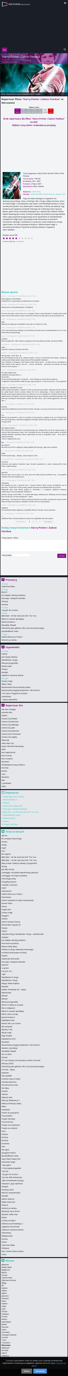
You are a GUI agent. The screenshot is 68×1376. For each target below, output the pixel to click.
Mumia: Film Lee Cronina (11, 1023)
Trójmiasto (5, 1342)
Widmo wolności (7, 1199)
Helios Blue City (7, 743)
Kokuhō (4, 956)
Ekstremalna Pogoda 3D (11, 925)
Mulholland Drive (8, 1020)
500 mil (4, 835)
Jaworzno (5, 1296)
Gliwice (4, 1293)
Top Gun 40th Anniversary (11, 1177)
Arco (3, 851)
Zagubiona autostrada (10, 1226)
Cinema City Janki (8, 728)
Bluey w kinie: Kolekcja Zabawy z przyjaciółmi (19, 863)
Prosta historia (7, 1122)
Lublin (3, 1306)
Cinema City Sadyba (9, 737)
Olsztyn (4, 1311)
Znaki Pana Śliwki (8, 586)
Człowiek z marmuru (9, 885)
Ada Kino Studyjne (8, 709)
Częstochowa (6, 1277)
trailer (32, 94)
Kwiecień (4, 965)
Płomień (4, 1134)
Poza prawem (6, 1116)
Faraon (4, 931)
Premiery (11, 579)
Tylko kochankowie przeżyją (12, 1180)
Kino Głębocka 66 (8, 752)
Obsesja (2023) (9, 818)
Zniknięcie (5, 1248)
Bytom (4, 1272)
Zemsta (4, 1239)
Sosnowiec (5, 1332)
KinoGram (5, 762)
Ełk (2, 1285)
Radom (4, 1319)
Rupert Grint (60, 194)
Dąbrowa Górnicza (8, 1280)
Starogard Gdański (8, 1335)
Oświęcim (5, 1314)
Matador (4, 986)
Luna (3, 774)
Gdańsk (4, 1288)
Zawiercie (5, 1355)
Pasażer (4, 669)
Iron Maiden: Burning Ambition (13, 595)
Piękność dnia (6, 1097)
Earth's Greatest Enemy (10, 922)
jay (2, 442)
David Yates (13, 62)
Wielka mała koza (8, 1202)
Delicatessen (6, 891)
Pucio (3, 1131)
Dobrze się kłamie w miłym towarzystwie (17, 900)
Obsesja (4, 601)
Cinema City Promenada (10, 734)
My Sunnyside (6, 1026)
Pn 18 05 (17, 111)
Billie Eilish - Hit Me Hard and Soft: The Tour (18, 616)
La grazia (5, 968)
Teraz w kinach (15, 831)
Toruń (3, 1340)
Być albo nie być (7, 869)
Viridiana (4, 1186)
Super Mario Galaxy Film (12, 806)
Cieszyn (4, 1275)
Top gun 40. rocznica (9, 610)
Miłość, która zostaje (9, 1014)
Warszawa (5, 1345)
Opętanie (5, 1073)
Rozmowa (5, 1143)
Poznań (4, 1316)
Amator (4, 842)
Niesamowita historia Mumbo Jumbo (16, 687)
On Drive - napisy (8, 1069)
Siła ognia (5, 1150)
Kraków (4, 1303)
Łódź (3, 1309)
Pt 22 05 (40, 111)
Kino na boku (6, 755)
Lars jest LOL (6, 971)
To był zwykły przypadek (11, 1168)
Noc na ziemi (6, 1054)
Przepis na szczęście (9, 1128)
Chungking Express (8, 882)
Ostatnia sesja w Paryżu (10, 1079)
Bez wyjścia (6, 854)
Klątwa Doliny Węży (9, 946)
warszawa (19, 4)
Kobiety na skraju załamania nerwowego (17, 949)
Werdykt (4, 672)
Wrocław (4, 1350)
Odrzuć (27, 1371)
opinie (38, 94)
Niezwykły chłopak (8, 625)
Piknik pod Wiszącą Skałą (11, 1103)
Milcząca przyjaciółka (9, 663)
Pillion (3, 1106)
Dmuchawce (6, 897)
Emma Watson (49, 194)
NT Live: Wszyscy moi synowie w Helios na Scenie (20, 1060)
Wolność (4, 1205)
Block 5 (4, 592)
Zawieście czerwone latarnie (12, 675)
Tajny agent (6, 1165)
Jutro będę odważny (9, 657)
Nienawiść (5, 1042)
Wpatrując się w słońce (10, 1211)
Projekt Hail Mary (11, 824)
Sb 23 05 (45, 111)
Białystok (5, 1264)
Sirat (3, 1146)
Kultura (4, 771)
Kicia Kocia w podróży (10, 943)
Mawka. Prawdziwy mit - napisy (13, 989)
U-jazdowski (6, 783)
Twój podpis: (6, 555)
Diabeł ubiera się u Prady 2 (12, 637)
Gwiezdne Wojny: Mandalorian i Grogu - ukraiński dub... (22, 934)
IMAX (3, 749)
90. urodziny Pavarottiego (11, 838)
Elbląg (3, 1283)
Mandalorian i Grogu (9, 660)
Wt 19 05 (23, 111)
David (3, 888)
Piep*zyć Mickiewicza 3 (10, 1100)
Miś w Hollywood (8, 1008)
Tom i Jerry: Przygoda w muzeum (14, 693)
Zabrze (4, 1353)
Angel (3, 848)
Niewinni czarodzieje (9, 1048)
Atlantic (4, 715)
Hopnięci (4, 937)
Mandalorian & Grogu (9, 977)
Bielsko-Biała (6, 1267)
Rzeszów (4, 1327)
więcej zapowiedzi (10, 699)
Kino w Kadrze (7, 758)
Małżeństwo (6, 992)
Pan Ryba (5, 1088)
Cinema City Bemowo (9, 721)
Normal (4, 1057)
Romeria (4, 604)
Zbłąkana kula (6, 1236)
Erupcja (4, 654)
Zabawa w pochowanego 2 (12, 1223)
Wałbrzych (5, 1348)
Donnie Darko (6, 903)
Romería (4, 1140)
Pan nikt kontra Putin (9, 1085)
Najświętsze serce (8, 1039)
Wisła (3, 786)
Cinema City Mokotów (10, 731)
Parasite (4, 1091)
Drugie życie (6, 909)
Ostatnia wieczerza (8, 1082)
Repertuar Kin (14, 705)
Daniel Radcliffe (36, 194)
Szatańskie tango (8, 1162)
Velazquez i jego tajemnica (12, 1183)
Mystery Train (6, 1029)
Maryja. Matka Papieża (10, 983)
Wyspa (4, 1217)
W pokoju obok (7, 1190)
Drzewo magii (6, 681)
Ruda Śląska (6, 1322)
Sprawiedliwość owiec (10, 631)
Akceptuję (40, 1371)
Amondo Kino (6, 712)
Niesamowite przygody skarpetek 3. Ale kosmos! (20, 690)
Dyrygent (5, 916)
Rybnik (4, 1324)
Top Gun (4, 1171)
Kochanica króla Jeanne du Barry (14, 952)
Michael (6, 803)
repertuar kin (11, 94)
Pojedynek (5, 1109)
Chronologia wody (8, 878)
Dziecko (4, 919)
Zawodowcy (6, 696)
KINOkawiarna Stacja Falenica (13, 765)
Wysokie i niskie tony (9, 1214)
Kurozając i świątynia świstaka (13, 598)
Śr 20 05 (29, 111)
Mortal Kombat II (8, 622)
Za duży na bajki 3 (8, 1220)
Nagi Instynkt (6, 1036)
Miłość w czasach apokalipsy (12, 619)
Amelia (4, 845)
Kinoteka (4, 768)
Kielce (3, 1301)
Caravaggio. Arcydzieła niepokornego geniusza (19, 872)
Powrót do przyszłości (10, 1113)
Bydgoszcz (5, 1270)
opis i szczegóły (22, 94)
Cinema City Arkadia (9, 718)
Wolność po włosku (9, 640)
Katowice (5, 1298)
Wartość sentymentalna (10, 1193)
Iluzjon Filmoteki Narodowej (12, 746)
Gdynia (4, 1290)
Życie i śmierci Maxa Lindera (12, 1251)
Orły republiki (6, 1076)
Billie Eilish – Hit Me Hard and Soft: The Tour (20, 812)
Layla (3, 974)
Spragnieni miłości (8, 1153)
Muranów (5, 777)
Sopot (3, 1329)
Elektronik (5, 740)
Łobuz (3, 1254)
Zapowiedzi (13, 647)
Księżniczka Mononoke (10, 959)
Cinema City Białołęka (10, 725)
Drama (6, 821)
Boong (4, 866)
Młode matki (6, 666)
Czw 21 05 (34, 111)
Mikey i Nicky (6, 684)
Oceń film (20, 241)
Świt (3, 780)
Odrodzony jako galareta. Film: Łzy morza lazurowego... (23, 628)
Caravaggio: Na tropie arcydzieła (14, 875)
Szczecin (4, 1337)
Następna (48, 521)
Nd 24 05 (51, 111)
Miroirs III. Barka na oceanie (12, 1005)
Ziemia (4, 1242)
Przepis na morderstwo (10, 1125)
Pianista (4, 1094)
